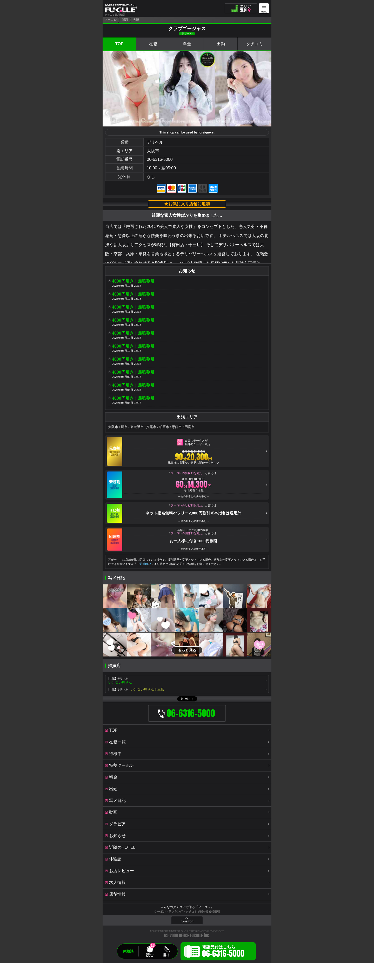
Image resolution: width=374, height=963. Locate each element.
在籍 (153, 44)
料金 (187, 44)
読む (149, 955)
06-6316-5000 (160, 159)
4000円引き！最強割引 (133, 281)
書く (166, 955)
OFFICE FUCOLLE (191, 936)
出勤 (221, 44)
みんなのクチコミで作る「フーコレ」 (187, 907)
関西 (125, 20)
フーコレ (110, 20)
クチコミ (254, 44)
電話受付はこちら (223, 952)
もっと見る (187, 650)
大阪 (136, 20)
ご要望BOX (144, 563)
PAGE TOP (187, 921)
